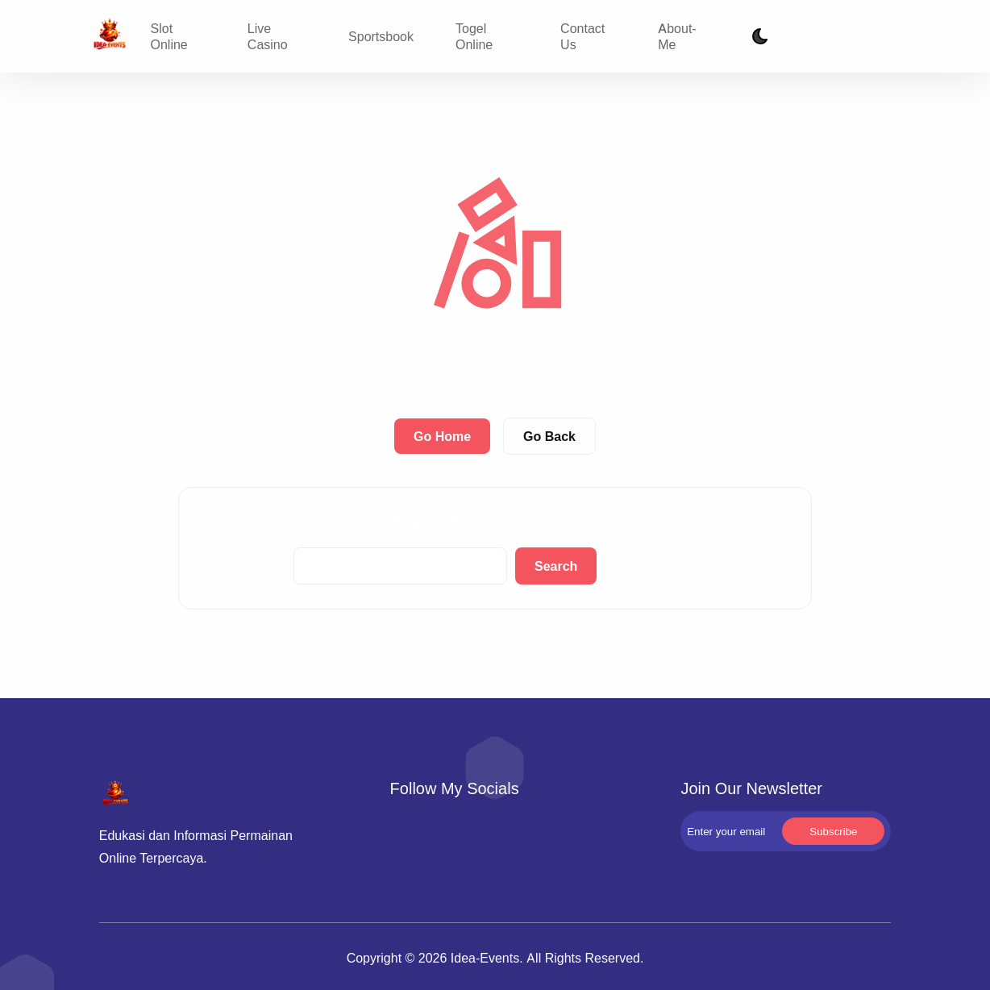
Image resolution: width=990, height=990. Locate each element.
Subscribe (862, 37)
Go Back (549, 436)
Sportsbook (381, 36)
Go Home (442, 436)
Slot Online (169, 36)
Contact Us (582, 36)
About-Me (677, 36)
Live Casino (268, 36)
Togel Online (474, 36)
